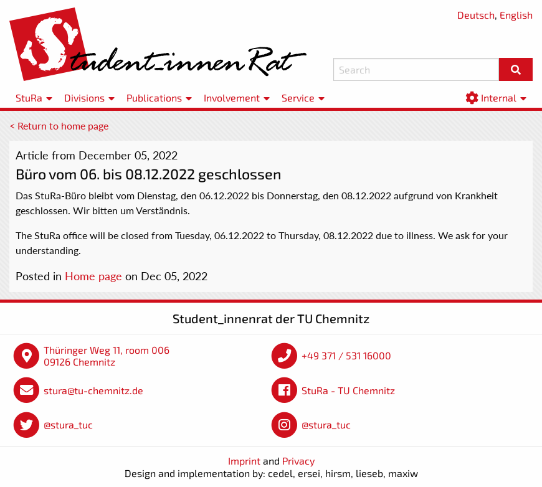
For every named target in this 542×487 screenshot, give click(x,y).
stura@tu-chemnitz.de (93, 390)
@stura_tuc (68, 424)
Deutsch (476, 15)
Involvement (232, 97)
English (516, 15)
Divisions (84, 97)
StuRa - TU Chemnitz (348, 390)
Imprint (244, 460)
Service (298, 97)
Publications (154, 97)
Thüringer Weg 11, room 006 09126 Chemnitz (106, 356)
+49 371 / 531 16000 (346, 355)
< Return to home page (58, 125)
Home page (93, 276)
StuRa (29, 97)
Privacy (298, 460)
